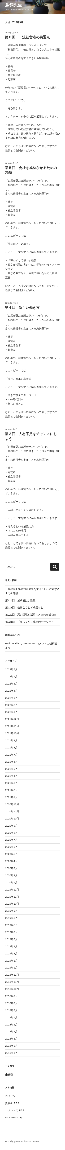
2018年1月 (11, 1052)
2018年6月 (11, 1017)
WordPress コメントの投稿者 (40, 643)
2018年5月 (11, 1024)
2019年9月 (11, 910)
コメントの (14, 1110)
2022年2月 (11, 704)
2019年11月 (12, 896)
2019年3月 (11, 953)
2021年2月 (11, 790)
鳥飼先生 (13, 5)
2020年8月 (11, 832)
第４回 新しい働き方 (22, 308)
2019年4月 (11, 946)
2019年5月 (11, 939)
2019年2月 (11, 960)
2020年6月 (11, 846)
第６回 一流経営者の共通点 (27, 37)
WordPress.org (14, 1117)
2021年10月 (12, 733)
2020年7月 (11, 839)
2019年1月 (11, 967)
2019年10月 (12, 903)
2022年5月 (11, 683)
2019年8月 (11, 917)
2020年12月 (12, 804)
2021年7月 (11, 754)
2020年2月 (11, 875)
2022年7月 (11, 669)
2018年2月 (11, 1045)
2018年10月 (12, 988)
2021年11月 (12, 726)
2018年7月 (11, 1010)
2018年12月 (12, 974)
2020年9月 (11, 825)
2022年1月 (11, 711)
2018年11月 (12, 981)
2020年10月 (12, 818)
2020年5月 (11, 853)
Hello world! (12, 643)
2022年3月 (11, 697)
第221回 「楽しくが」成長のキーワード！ (30, 621)
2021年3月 (11, 782)
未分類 (9, 1074)
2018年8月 (11, 1003)
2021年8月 (11, 747)
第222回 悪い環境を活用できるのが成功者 (30, 614)
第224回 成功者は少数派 (20, 600)
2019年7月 (11, 925)
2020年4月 (11, 861)
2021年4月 (11, 775)
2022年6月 (11, 676)
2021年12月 (12, 719)
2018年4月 (11, 1031)
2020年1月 (11, 882)
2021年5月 (11, 768)
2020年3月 (11, 868)
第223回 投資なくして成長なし (24, 607)
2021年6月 (11, 761)
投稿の (12, 1103)
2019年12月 (12, 889)
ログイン (10, 1096)
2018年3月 (11, 1038)
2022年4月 (11, 690)
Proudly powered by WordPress (22, 1141)
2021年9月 (11, 740)
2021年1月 (11, 797)
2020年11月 (12, 811)
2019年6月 (11, 932)
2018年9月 (11, 996)
